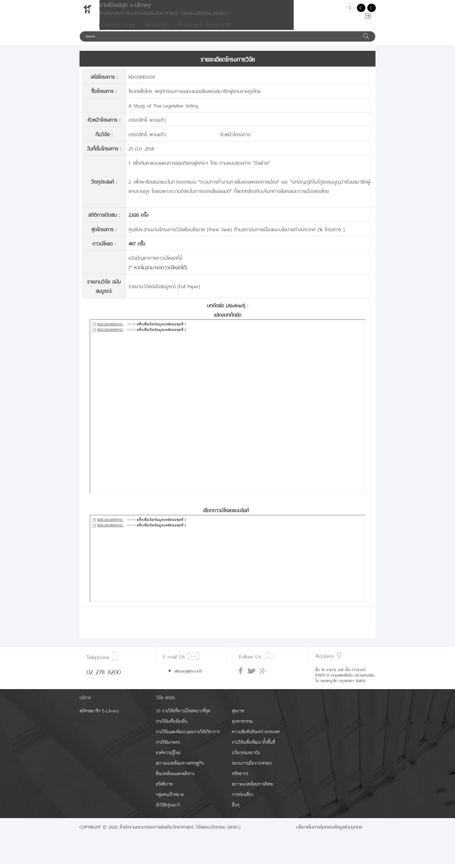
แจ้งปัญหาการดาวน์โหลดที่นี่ (155, 264)
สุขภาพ (238, 718)
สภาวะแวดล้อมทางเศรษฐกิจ (180, 770)
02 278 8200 (103, 678)
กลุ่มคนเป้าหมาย (170, 801)
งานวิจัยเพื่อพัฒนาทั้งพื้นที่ (253, 749)
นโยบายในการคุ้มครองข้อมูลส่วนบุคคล (329, 833)
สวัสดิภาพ (164, 791)
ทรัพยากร (240, 781)
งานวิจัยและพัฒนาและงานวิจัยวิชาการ (188, 739)
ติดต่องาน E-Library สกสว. (205, 30)
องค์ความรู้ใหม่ (168, 760)
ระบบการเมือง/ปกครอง (252, 770)
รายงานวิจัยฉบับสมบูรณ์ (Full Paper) (164, 292)
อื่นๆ (236, 812)
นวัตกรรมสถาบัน (246, 760)
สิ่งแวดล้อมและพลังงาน (175, 781)
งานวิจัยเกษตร (168, 749)
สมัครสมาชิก (157, 30)
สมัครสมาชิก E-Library (99, 718)
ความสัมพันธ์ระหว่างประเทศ (256, 739)
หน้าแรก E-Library (117, 30)
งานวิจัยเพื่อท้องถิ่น (171, 728)
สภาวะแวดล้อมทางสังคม (252, 791)
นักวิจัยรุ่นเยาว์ (168, 812)
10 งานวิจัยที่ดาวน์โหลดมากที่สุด (183, 718)
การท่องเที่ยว (242, 801)
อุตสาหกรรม (242, 728)
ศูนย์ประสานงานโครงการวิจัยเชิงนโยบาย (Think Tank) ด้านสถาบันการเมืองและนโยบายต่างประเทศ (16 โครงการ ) (237, 235)
